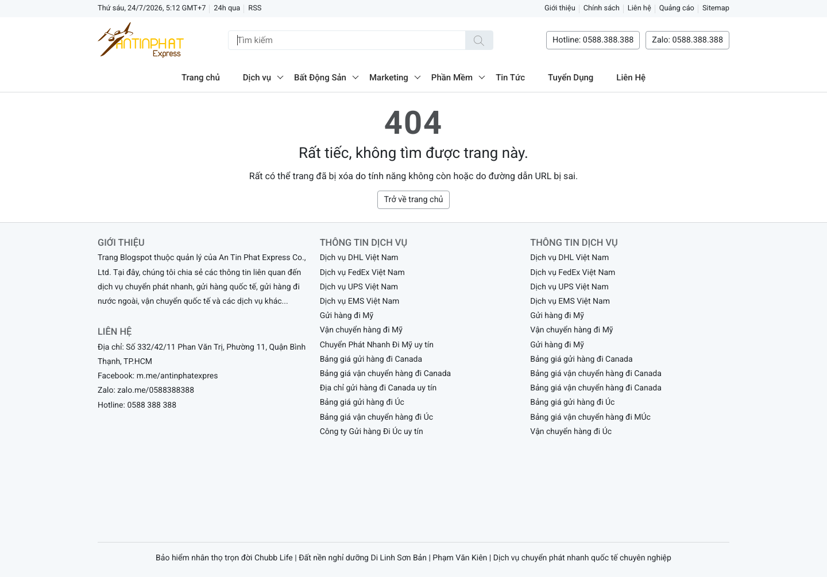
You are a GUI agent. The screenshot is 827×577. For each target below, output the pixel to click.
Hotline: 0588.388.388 (592, 40)
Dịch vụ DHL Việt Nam (359, 257)
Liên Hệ (631, 77)
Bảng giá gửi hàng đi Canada (371, 359)
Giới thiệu (559, 8)
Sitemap (715, 8)
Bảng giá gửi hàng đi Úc (362, 402)
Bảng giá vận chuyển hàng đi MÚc (590, 417)
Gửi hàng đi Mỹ (347, 315)
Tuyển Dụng (570, 77)
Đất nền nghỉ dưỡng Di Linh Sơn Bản (363, 558)
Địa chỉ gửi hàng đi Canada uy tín (378, 388)
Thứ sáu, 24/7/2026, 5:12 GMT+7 (152, 8)
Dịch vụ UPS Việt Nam (359, 287)
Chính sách (601, 8)
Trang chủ (200, 77)
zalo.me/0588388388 (155, 390)
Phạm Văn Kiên (459, 558)
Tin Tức (510, 77)
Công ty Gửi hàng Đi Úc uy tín (371, 431)
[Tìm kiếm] (479, 40)
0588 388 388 (151, 405)
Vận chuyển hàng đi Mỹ (361, 330)
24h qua (227, 8)
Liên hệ (639, 8)
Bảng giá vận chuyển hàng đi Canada (385, 373)
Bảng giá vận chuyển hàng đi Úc (376, 417)
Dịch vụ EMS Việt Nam (360, 301)
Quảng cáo (676, 8)
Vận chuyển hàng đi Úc (571, 431)
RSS (254, 8)
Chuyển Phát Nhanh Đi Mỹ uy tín (377, 345)
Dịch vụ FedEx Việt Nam (362, 272)
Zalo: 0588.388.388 (687, 40)
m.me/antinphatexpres (177, 376)
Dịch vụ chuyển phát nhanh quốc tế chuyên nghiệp (582, 558)
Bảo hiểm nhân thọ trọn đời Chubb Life (224, 558)
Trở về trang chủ (413, 199)
